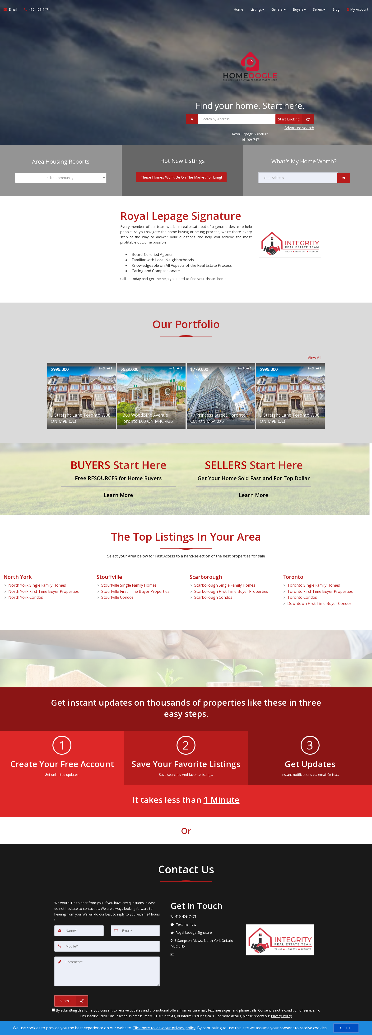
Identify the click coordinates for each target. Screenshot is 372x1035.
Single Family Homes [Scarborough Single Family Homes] (224, 585)
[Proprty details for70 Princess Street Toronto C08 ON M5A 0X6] (221, 396)
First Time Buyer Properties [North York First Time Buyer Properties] (43, 591)
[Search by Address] (250, 119)
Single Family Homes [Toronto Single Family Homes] (313, 585)
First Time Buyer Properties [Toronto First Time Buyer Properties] (320, 591)
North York (18, 576)
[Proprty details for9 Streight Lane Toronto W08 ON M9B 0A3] (81, 396)
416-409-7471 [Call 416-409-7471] (250, 139)
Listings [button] (257, 9)
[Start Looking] (294, 119)
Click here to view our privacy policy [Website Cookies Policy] (164, 1027)
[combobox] (61, 178)
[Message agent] (205, 924)
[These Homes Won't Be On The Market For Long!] (181, 177)
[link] (343, 178)
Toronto (293, 576)
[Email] (135, 930)
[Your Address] (298, 177)
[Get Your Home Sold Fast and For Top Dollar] (253, 479)
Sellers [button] (319, 9)
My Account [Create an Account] (357, 9)
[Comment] (107, 971)
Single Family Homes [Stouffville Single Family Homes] (129, 585)
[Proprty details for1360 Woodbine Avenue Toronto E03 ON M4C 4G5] (151, 396)
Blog (335, 9)
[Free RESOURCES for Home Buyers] (118, 479)
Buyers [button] (299, 9)
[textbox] (60, 178)
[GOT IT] (346, 1028)
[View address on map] (205, 943)
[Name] (79, 930)
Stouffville (109, 576)
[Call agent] (35, 9)
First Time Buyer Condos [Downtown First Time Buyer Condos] (319, 603)
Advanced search (299, 127)
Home (238, 9)
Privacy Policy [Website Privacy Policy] (281, 1016)
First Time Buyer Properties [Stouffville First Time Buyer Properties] (135, 591)
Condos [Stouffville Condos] (117, 597)
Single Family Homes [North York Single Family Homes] (37, 585)
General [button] (278, 9)
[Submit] (71, 1001)
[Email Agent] (12, 9)
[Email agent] (205, 954)
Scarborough (206, 576)
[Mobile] (107, 946)
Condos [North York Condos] (25, 597)
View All (314, 357)
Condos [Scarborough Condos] (213, 597)
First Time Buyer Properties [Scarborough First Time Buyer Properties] (231, 591)
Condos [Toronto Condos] (302, 597)
